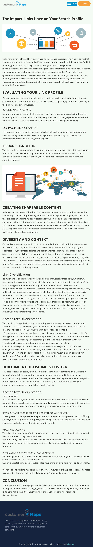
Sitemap (70, 544)
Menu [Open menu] (72, 3)
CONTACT (84, 3)
